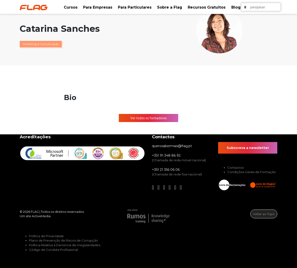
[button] (71, 7)
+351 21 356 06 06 (166, 170)
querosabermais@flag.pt (172, 146)
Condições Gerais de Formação (251, 172)
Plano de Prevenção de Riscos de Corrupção (63, 240)
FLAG (35, 211)
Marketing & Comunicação (41, 44)
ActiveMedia (41, 216)
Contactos (235, 167)
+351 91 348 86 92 (166, 155)
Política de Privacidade (46, 236)
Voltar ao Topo (264, 214)
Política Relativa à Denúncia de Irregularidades (64, 245)
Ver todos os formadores (148, 118)
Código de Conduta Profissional (53, 250)
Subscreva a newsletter (248, 148)
